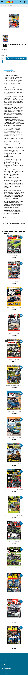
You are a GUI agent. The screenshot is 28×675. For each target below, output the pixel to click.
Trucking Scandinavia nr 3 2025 (14, 489)
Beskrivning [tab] (8, 69)
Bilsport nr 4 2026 (14, 359)
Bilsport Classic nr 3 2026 (14, 411)
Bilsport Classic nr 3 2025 (14, 307)
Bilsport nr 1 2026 (14, 255)
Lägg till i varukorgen (16, 58)
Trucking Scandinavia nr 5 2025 (14, 516)
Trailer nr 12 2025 (14, 646)
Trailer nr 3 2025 (14, 594)
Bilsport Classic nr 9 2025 (14, 437)
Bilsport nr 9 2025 (14, 542)
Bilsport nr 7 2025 (14, 333)
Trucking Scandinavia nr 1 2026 (14, 385)
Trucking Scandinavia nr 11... (14, 463)
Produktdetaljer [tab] (10, 71)
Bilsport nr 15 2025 (14, 620)
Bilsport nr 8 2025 (14, 281)
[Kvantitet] (3, 58)
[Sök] (14, 5)
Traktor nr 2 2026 (14, 568)
